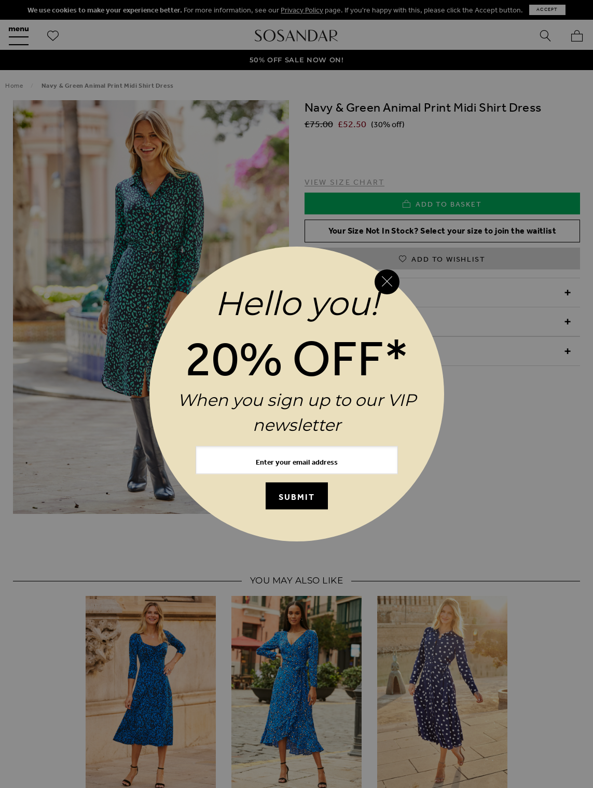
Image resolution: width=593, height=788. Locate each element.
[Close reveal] (387, 281)
